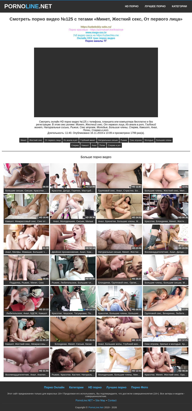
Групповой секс (106, 190)
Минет (24, 140)
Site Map (100, 400)
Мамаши (26, 252)
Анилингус (43, 374)
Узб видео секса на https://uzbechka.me (96, 35)
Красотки (39, 190)
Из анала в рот (71, 140)
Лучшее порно (116, 387)
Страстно (128, 190)
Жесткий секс (35, 140)
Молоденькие (67, 221)
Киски (88, 344)
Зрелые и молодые (170, 344)
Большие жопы (113, 344)
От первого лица (53, 140)
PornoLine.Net (96, 407)
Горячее (76, 190)
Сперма (75, 145)
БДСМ (33, 313)
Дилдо (66, 190)
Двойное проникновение (65, 252)
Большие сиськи (14, 190)
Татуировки (80, 313)
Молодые (148, 140)
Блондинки (162, 221)
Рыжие (124, 140)
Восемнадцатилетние (156, 252)
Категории (179, 6)
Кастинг (76, 374)
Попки (102, 145)
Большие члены (163, 140)
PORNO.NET (28, 6)
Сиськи (28, 190)
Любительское (68, 282)
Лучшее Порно (155, 6)
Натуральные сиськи (108, 140)
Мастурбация (89, 190)
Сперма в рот (114, 145)
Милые (89, 221)
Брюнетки (110, 221)
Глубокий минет (87, 140)
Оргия (133, 282)
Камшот (85, 145)
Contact (112, 400)
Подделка (15, 282)
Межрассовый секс (25, 221)
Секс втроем (136, 140)
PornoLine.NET (84, 400)
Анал (94, 145)
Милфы (184, 190)
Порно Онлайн (54, 387)
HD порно (95, 387)
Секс (41, 282)
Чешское (68, 313)
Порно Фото (139, 387)
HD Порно (132, 6)
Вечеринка (168, 313)
